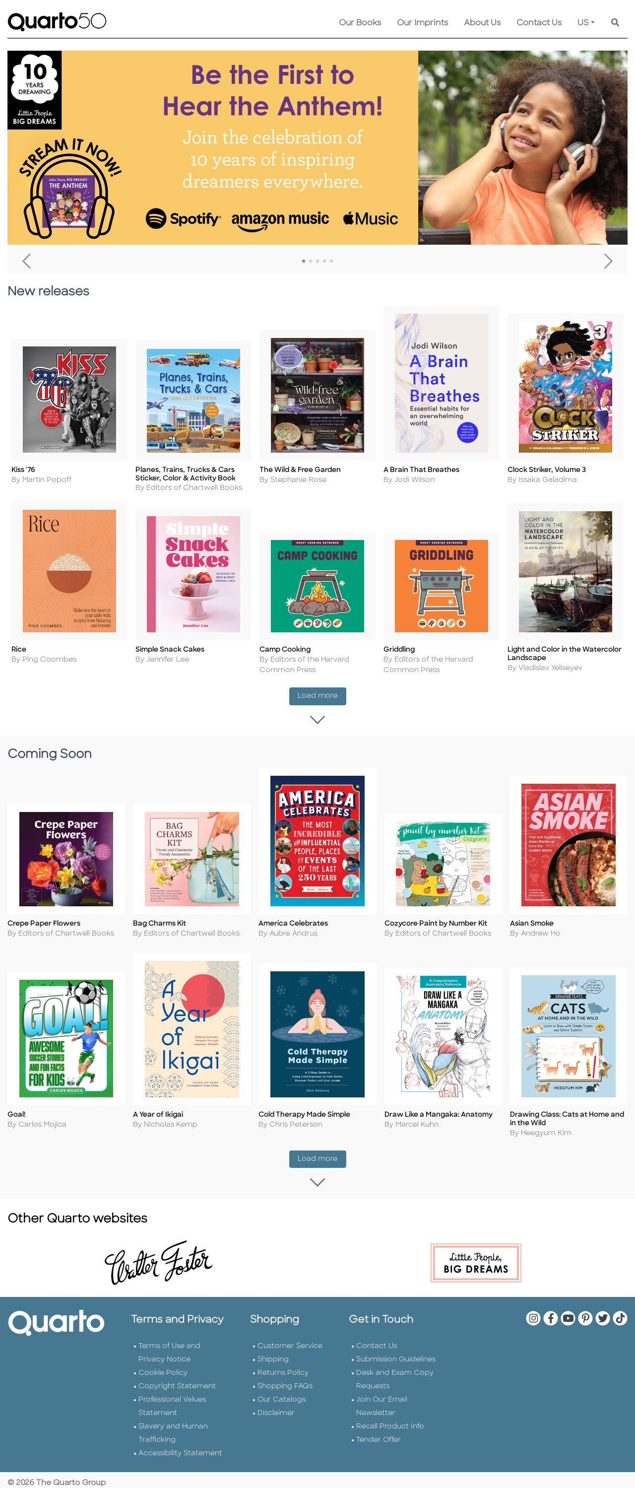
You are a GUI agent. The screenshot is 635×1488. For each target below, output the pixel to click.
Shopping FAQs (285, 1379)
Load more (322, 692)
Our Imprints (422, 23)
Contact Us (539, 23)
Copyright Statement (177, 1379)
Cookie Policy (163, 1366)
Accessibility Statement (180, 1446)
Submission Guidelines (396, 1352)
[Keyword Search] (615, 23)
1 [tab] (303, 261)
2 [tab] (310, 261)
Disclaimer (276, 1406)
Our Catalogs (281, 1393)
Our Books (360, 23)
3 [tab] (317, 261)
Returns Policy (283, 1366)
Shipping (273, 1352)
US (583, 23)
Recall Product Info (390, 1419)
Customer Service (289, 1339)
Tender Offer (378, 1433)
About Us (482, 23)
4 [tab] (324, 261)
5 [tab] (331, 261)
